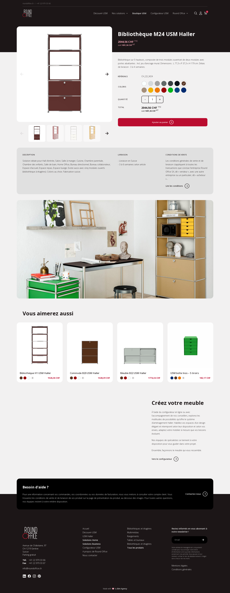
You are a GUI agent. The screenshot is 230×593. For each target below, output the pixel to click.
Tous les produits (135, 547)
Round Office (180, 13)
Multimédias (133, 532)
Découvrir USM (101, 13)
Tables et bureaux (135, 540)
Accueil (86, 528)
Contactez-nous (193, 494)
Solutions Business (92, 543)
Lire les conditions (174, 185)
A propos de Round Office (95, 551)
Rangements (133, 536)
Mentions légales (179, 565)
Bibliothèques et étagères (139, 528)
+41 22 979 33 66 (44, 3)
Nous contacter (90, 555)
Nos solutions (120, 13)
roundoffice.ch (28, 3)
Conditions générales (182, 569)
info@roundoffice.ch (32, 568)
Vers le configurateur (162, 459)
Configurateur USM (159, 13)
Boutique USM (139, 13)
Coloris (122, 86)
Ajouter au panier (163, 122)
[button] (22, 74)
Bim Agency (122, 588)
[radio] (144, 83)
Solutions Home (90, 540)
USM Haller (88, 536)
